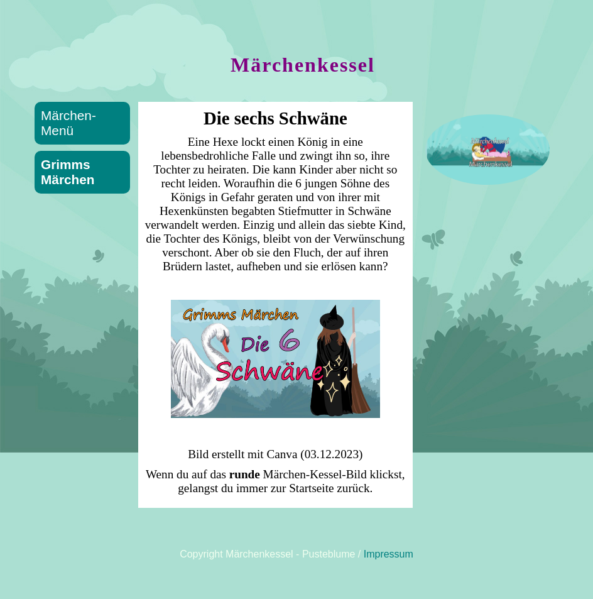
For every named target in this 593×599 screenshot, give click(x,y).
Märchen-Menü (68, 123)
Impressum (388, 554)
